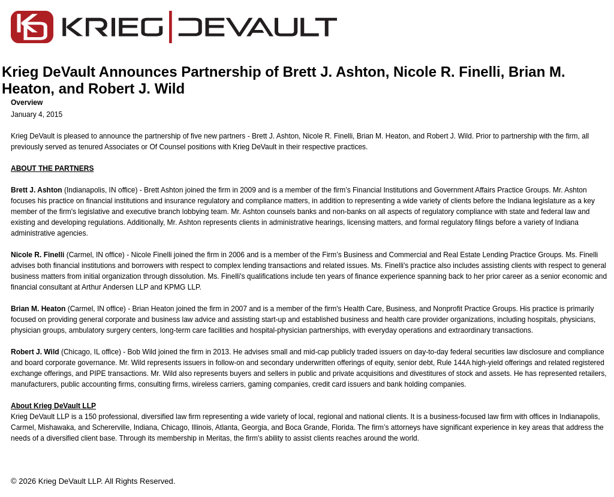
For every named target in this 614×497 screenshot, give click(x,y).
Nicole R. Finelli (328, 136)
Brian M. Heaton (383, 136)
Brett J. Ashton (275, 136)
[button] (311, 102)
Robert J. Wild (449, 136)
